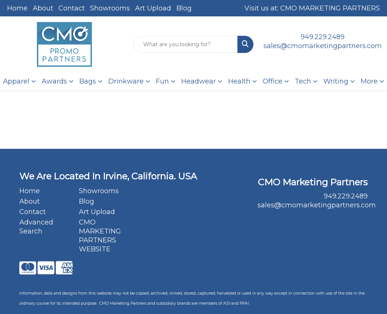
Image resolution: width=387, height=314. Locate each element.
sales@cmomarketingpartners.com (322, 46)
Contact (71, 8)
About (43, 8)
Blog (184, 8)
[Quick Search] (186, 44)
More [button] (369, 81)
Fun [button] (162, 81)
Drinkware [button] (126, 81)
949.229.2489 (323, 37)
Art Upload (153, 8)
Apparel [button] (16, 81)
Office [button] (272, 81)
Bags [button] (87, 81)
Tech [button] (303, 81)
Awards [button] (54, 81)
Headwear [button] (198, 81)
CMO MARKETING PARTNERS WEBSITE (100, 235)
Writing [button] (335, 81)
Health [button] (239, 81)
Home (17, 8)
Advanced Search (36, 226)
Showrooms (110, 8)
